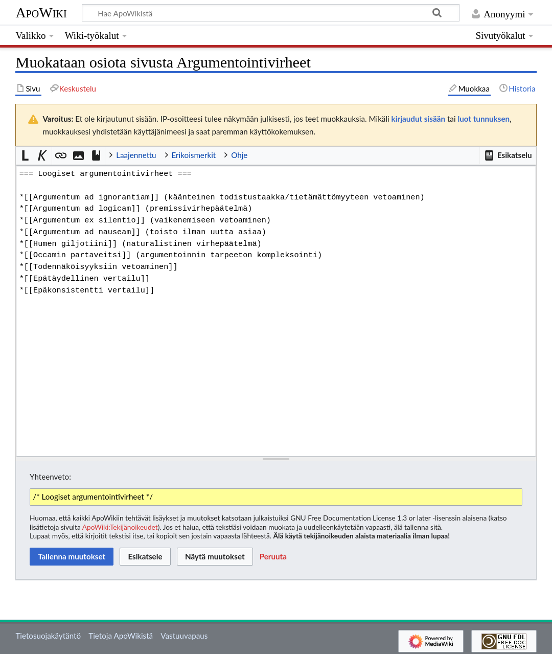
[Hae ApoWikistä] (270, 13)
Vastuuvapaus (184, 635)
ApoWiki (40, 12)
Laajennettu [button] (136, 155)
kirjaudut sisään (418, 118)
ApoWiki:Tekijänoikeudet (120, 527)
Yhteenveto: (50, 476)
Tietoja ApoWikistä (120, 635)
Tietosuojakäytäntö (48, 635)
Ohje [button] (239, 155)
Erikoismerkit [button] (194, 155)
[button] (507, 155)
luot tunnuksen (483, 118)
